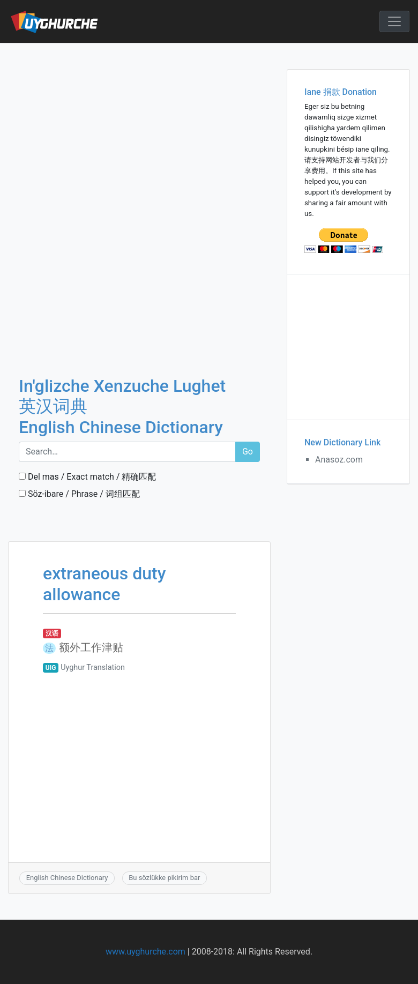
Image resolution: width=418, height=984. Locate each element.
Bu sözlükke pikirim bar (164, 878)
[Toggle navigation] (394, 21)
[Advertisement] (139, 123)
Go (247, 451)
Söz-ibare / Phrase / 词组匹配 (79, 494)
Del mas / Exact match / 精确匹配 (87, 477)
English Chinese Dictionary (67, 878)
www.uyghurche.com (145, 951)
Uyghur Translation (93, 667)
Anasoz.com (339, 459)
